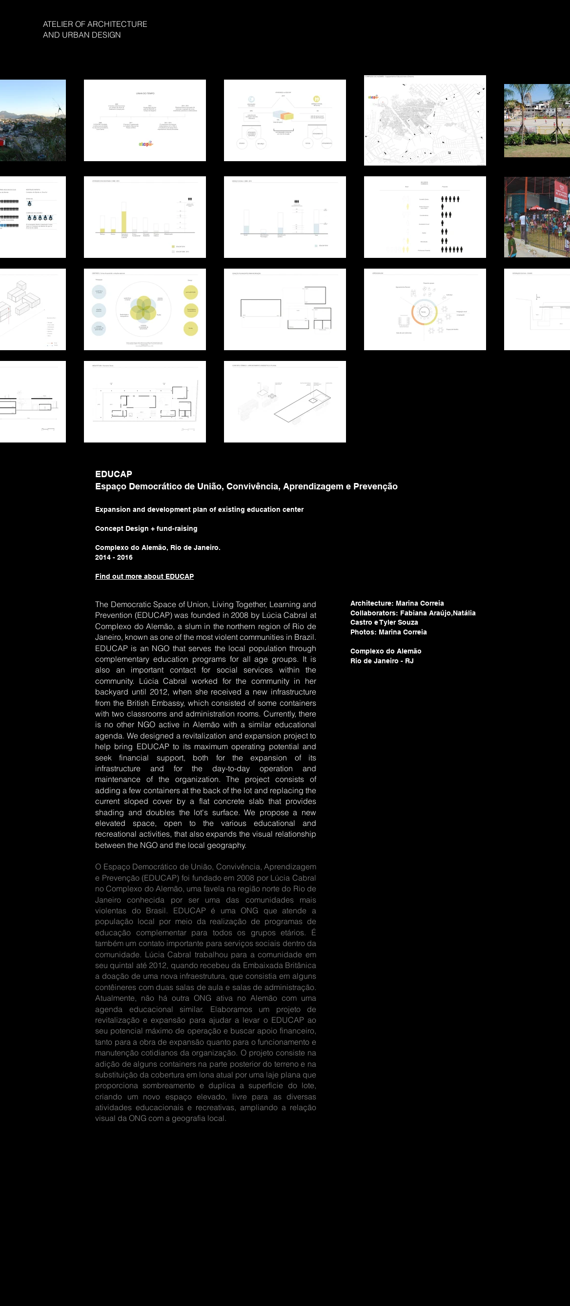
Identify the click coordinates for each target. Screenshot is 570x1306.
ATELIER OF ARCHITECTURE (95, 24)
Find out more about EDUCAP (144, 576)
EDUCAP (113, 474)
